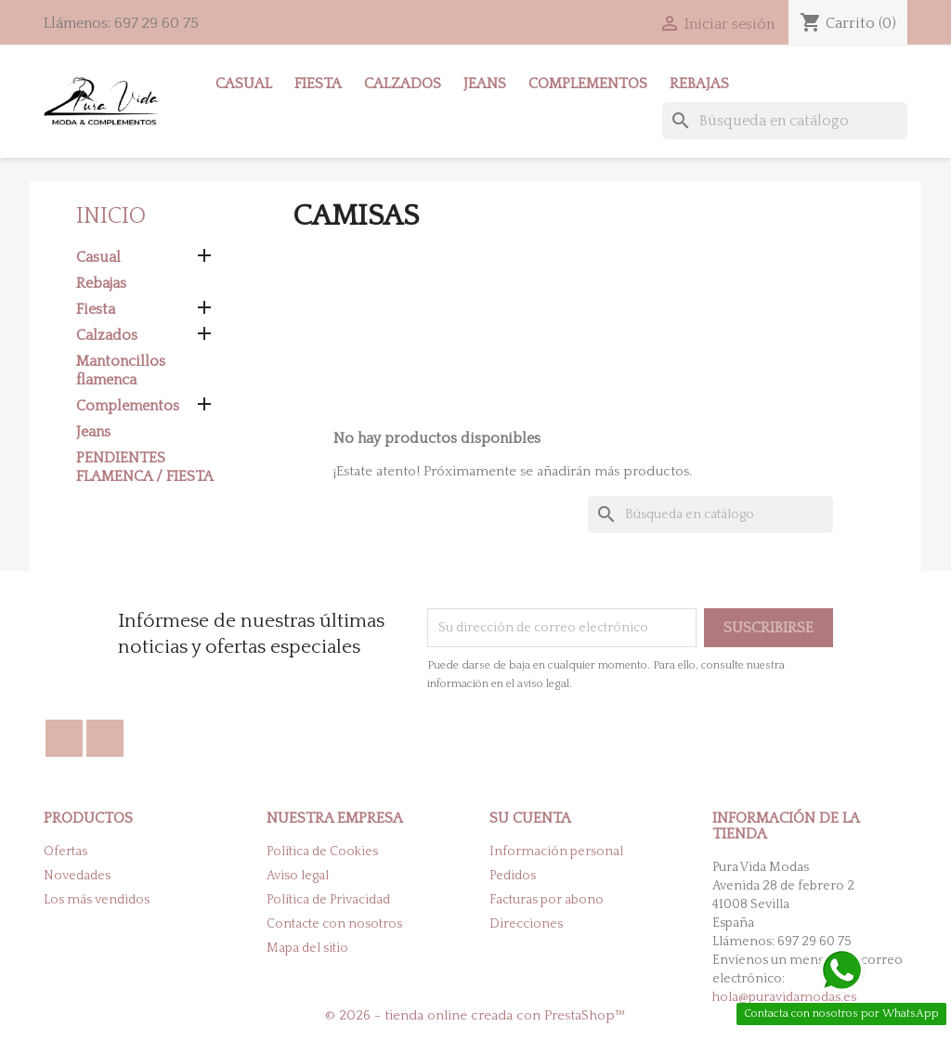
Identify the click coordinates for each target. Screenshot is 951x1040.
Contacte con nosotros (334, 923)
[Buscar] (784, 120)
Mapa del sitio (307, 948)
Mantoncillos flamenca (120, 370)
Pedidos (512, 875)
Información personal (556, 851)
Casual (243, 83)
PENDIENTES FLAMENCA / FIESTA (145, 467)
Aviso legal (298, 875)
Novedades (77, 875)
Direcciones (526, 923)
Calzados (402, 83)
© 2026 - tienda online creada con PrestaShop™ (475, 1015)
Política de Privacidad (328, 899)
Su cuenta (530, 818)
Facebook (64, 738)
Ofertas (65, 851)
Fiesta (318, 83)
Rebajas (699, 83)
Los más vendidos (97, 899)
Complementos (587, 83)
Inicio (111, 216)
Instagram (105, 738)
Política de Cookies (322, 851)
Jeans (484, 83)
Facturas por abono (546, 899)
